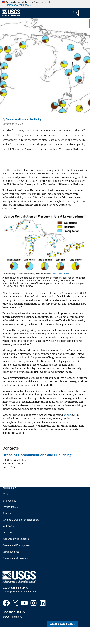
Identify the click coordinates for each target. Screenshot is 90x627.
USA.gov (7, 532)
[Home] (11, 15)
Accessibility (9, 488)
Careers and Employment (16, 545)
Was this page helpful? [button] (62, 624)
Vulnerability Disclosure (15, 539)
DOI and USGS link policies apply (20, 520)
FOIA (5, 494)
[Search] (76, 13)
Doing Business (10, 552)
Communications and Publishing (24, 119)
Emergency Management (16, 558)
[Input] (59, 13)
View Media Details (60, 273)
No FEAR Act (9, 526)
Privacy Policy (10, 507)
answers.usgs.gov (12, 616)
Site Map (7, 513)
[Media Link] (45, 243)
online (67, 414)
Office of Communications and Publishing (37, 455)
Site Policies (9, 500)
